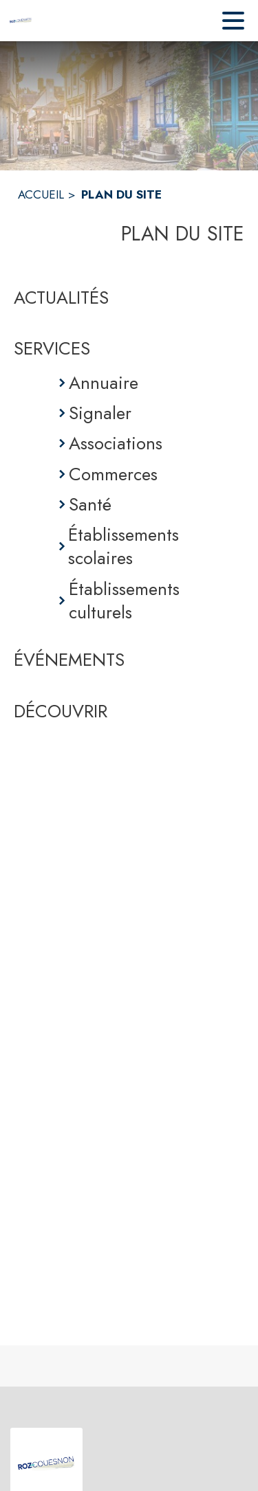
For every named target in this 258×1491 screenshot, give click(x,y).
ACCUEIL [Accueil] (41, 194)
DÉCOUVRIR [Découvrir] (60, 711)
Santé (90, 504)
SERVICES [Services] (52, 348)
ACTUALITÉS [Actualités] (61, 297)
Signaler (100, 413)
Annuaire (103, 382)
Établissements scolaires (123, 546)
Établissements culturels (124, 601)
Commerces (113, 474)
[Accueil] (20, 20)
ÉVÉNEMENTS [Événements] (69, 659)
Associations (115, 443)
